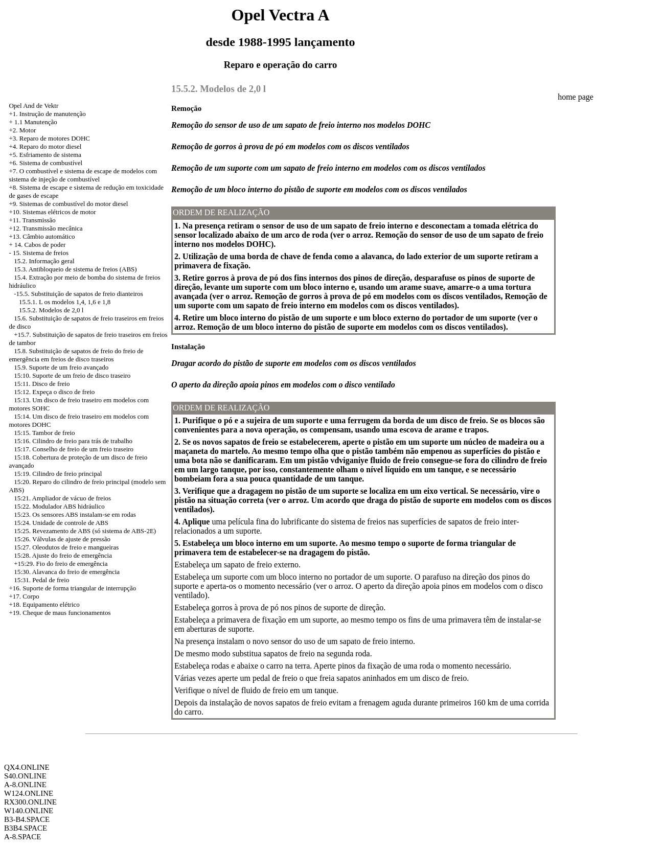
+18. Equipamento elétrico (44, 604)
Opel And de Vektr (33, 105)
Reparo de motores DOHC (54, 138)
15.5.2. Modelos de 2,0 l (51, 310)
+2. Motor (22, 130)
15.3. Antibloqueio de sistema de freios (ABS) (75, 269)
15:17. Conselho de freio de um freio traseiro (73, 449)
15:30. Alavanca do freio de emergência (67, 572)
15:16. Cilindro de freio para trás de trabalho (73, 441)
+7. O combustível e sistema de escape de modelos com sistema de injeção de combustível (83, 175)
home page (575, 97)
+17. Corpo (24, 596)
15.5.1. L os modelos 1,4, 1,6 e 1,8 (64, 302)
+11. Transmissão (32, 220)
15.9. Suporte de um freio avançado (61, 367)
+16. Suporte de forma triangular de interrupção (72, 588)
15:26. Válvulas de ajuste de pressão (62, 539)
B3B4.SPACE (25, 828)
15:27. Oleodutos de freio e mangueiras (66, 547)
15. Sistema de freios (40, 253)
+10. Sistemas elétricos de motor (52, 212)
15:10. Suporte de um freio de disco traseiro (72, 375)
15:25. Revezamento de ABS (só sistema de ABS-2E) (85, 531)
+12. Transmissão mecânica (45, 228)
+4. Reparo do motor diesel (45, 146)
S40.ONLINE (25, 776)
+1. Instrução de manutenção (47, 114)
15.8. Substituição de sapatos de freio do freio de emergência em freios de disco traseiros (76, 355)
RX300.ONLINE (30, 802)
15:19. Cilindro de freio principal (58, 473)
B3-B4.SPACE (27, 819)
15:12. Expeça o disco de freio (54, 392)
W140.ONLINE (28, 811)
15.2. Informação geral (44, 261)
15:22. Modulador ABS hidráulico (59, 506)
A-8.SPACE (22, 837)
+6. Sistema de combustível (45, 163)
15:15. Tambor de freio (44, 433)
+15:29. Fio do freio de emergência (60, 563)
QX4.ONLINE (27, 767)
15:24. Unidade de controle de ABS (61, 522)
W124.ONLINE (28, 793)
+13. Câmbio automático (42, 236)
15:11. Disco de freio (42, 383)
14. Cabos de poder (39, 244)
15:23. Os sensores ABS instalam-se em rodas (75, 514)
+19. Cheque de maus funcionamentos (59, 612)
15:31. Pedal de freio (41, 580)
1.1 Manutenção (35, 122)
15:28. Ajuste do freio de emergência (63, 555)
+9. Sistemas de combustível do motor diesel (68, 204)
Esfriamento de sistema (50, 154)
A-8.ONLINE (25, 785)
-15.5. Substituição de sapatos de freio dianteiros (78, 293)
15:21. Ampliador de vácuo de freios (62, 498)
